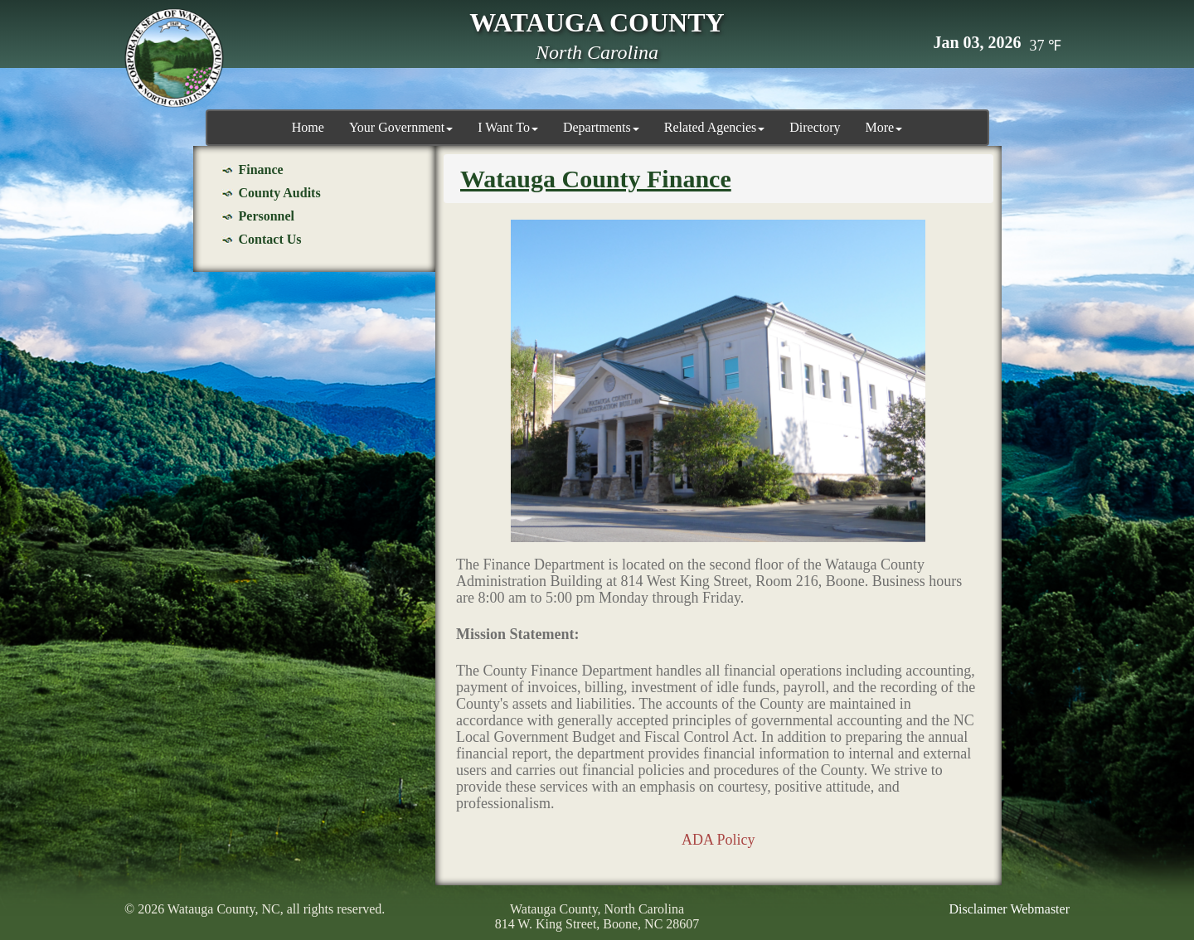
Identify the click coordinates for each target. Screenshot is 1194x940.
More (884, 127)
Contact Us (270, 239)
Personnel (267, 216)
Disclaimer (978, 909)
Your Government (401, 127)
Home (308, 127)
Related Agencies (714, 127)
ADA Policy (718, 839)
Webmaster (1040, 909)
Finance (261, 169)
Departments (601, 127)
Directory (814, 127)
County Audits (280, 193)
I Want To (508, 127)
